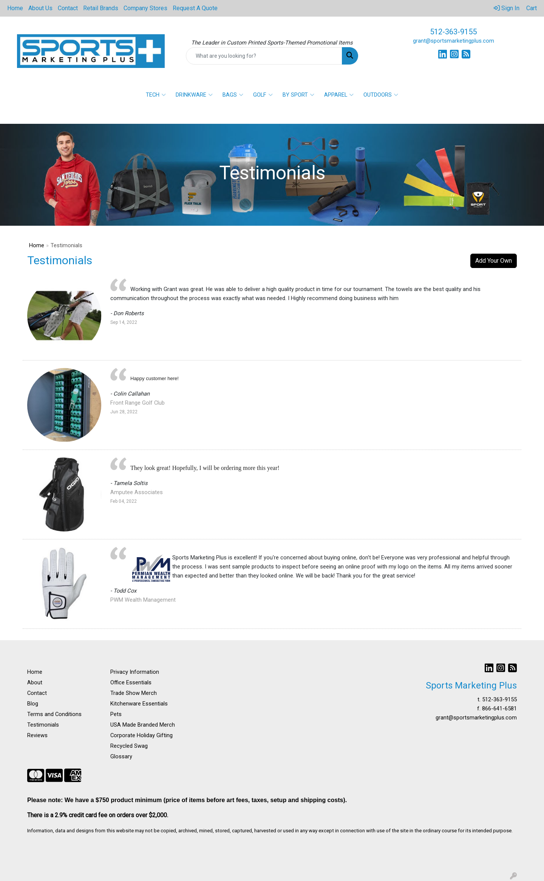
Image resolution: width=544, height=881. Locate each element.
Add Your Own (493, 260)
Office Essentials (130, 682)
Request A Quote (195, 8)
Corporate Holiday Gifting (141, 735)
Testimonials (43, 724)
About (34, 682)
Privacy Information (134, 671)
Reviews (37, 735)
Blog (32, 703)
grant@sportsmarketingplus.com (453, 40)
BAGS (233, 94)
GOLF (263, 94)
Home (15, 8)
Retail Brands (100, 8)
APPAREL (339, 94)
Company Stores (145, 8)
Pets (116, 714)
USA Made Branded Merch (142, 724)
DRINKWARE (194, 94)
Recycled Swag (129, 745)
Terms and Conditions (54, 714)
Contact (68, 8)
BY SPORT (298, 94)
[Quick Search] (264, 56)
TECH (156, 94)
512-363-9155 (453, 31)
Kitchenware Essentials (139, 703)
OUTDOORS (380, 94)
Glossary (121, 756)
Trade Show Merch (133, 693)
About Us (40, 8)
